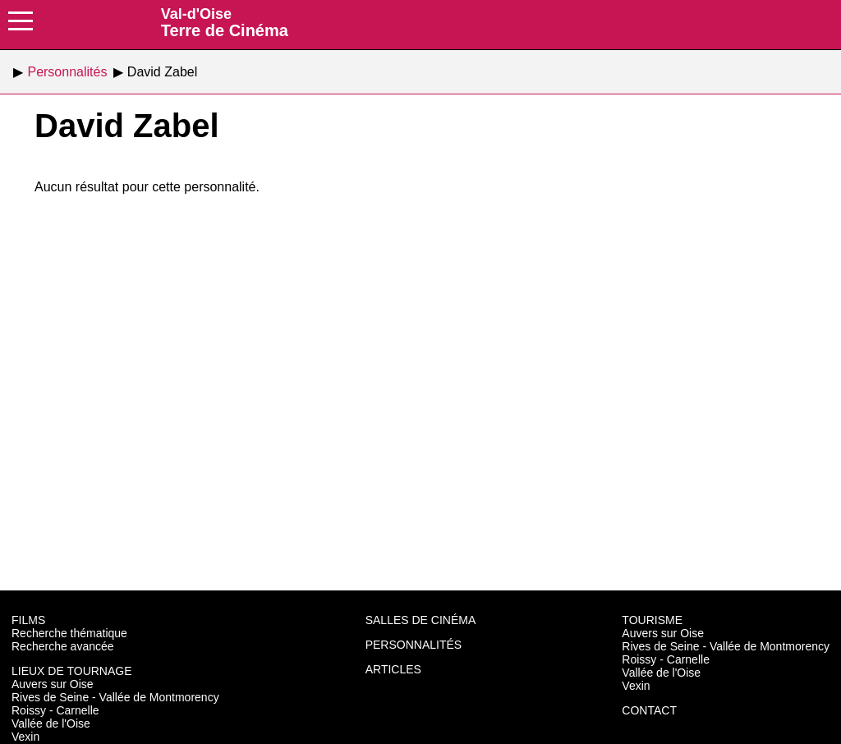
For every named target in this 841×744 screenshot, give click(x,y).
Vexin (25, 736)
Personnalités (413, 644)
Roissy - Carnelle (55, 710)
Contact (649, 710)
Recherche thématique (69, 633)
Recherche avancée (62, 646)
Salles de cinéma (420, 620)
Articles (393, 669)
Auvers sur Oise (52, 684)
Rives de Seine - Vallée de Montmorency (115, 697)
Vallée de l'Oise (50, 723)
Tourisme (652, 620)
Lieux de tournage (71, 670)
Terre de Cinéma (224, 22)
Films (28, 620)
